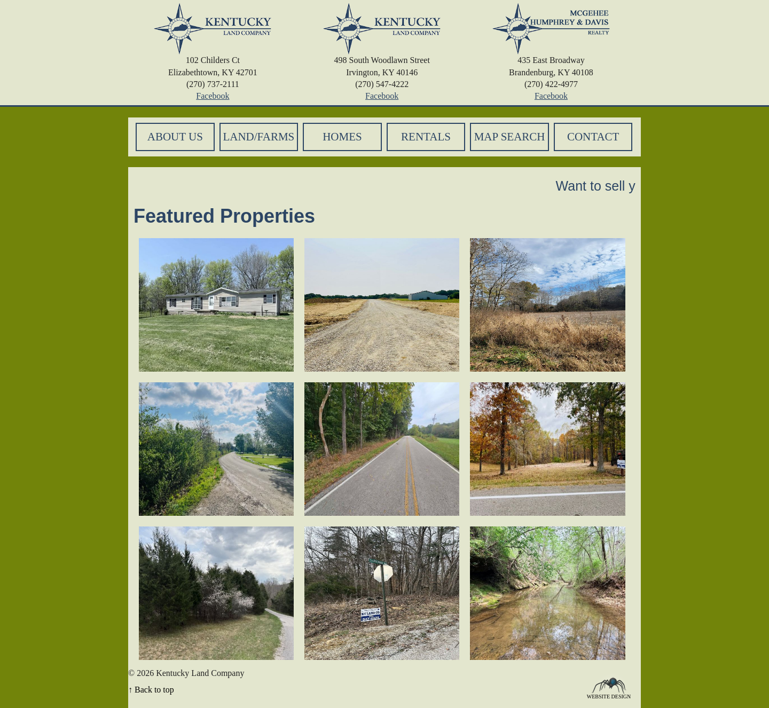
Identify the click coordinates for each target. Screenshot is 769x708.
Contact (593, 136)
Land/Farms (258, 136)
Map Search (509, 136)
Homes (342, 136)
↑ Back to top (151, 689)
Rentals (426, 136)
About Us (175, 136)
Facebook (212, 95)
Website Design (609, 696)
